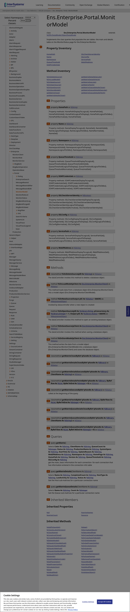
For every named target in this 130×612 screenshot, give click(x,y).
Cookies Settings (88, 604)
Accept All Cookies (104, 604)
